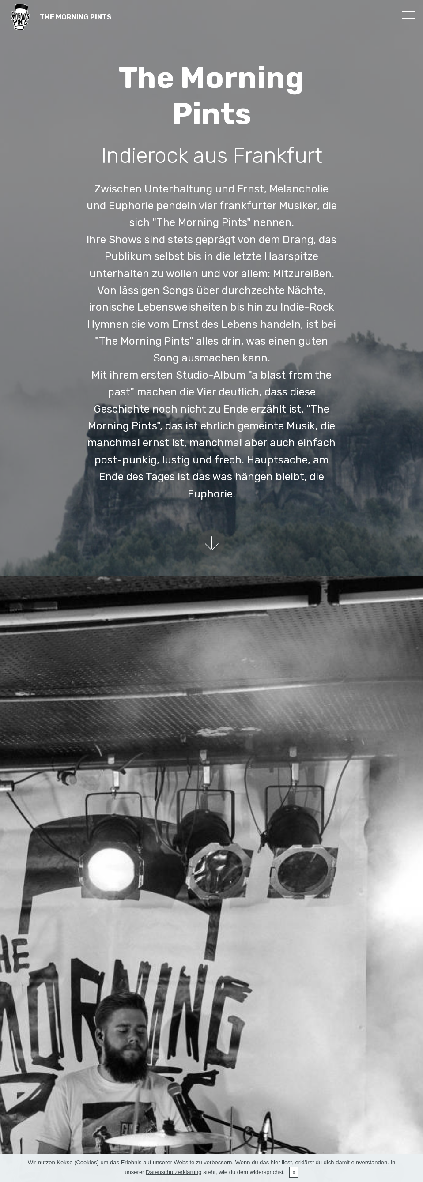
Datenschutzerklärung (173, 1172)
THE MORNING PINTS (76, 17)
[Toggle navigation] (409, 15)
